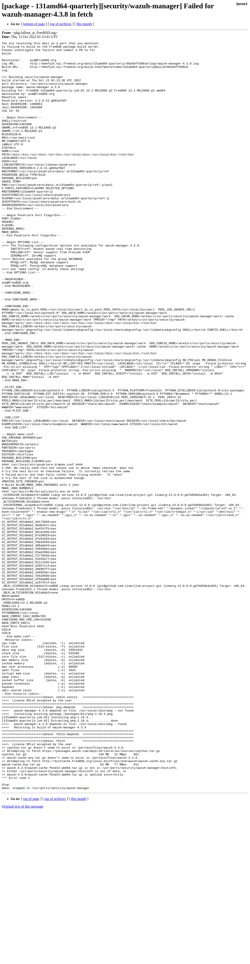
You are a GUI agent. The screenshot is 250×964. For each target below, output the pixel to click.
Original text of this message (22, 956)
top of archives (60, 24)
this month (84, 24)
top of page (31, 948)
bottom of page (34, 24)
